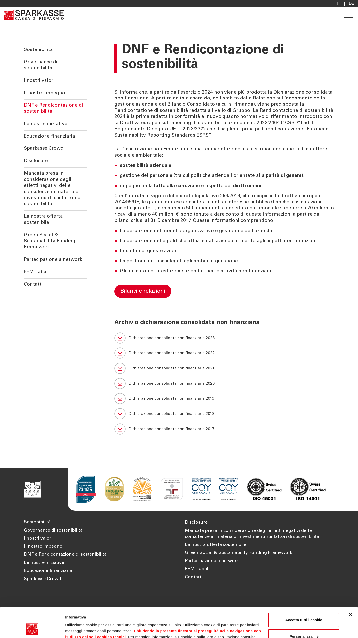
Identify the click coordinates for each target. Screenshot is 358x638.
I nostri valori (39, 80)
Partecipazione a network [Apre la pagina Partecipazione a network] (212, 561)
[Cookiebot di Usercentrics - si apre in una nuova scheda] (32, 628)
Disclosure (36, 161)
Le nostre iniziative (45, 124)
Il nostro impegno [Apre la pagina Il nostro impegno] (43, 546)
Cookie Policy (82, 614)
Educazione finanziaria (49, 136)
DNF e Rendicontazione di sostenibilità (53, 108)
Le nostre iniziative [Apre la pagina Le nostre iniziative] (44, 563)
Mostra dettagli (78, 628)
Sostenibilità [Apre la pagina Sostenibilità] (37, 522)
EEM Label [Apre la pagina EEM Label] (196, 569)
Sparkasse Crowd (44, 148)
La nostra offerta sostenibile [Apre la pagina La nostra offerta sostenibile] (215, 545)
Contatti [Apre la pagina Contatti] (193, 577)
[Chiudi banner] (350, 586)
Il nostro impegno (44, 93)
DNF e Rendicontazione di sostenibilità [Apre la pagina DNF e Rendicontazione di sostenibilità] (65, 554)
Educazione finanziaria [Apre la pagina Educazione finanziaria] (48, 571)
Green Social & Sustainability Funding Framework (49, 241)
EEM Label (36, 272)
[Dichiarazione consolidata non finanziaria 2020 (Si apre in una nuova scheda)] (224, 383)
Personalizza (304, 608)
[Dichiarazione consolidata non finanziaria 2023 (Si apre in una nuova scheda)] (224, 338)
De (351, 4)
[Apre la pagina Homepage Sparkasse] (34, 14)
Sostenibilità (38, 50)
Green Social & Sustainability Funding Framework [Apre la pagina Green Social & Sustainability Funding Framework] (238, 553)
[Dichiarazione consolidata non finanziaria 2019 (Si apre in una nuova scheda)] (224, 398)
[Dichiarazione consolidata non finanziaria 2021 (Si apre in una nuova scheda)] (224, 368)
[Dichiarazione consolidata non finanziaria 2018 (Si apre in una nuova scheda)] (224, 413)
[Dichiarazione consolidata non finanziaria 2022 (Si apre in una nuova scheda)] (224, 353)
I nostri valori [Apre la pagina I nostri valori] (38, 538)
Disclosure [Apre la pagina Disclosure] (196, 522)
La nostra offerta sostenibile (43, 219)
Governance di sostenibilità (40, 65)
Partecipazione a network (53, 259)
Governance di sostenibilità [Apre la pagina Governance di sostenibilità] (53, 530)
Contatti (33, 284)
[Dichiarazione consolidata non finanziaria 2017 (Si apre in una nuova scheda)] (224, 429)
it (338, 4)
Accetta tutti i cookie (303, 591)
